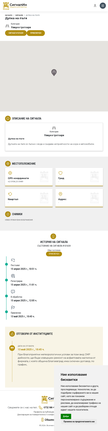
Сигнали (19, 15)
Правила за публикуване (45, 412)
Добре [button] (66, 416)
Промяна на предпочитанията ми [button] (79, 421)
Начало (8, 15)
